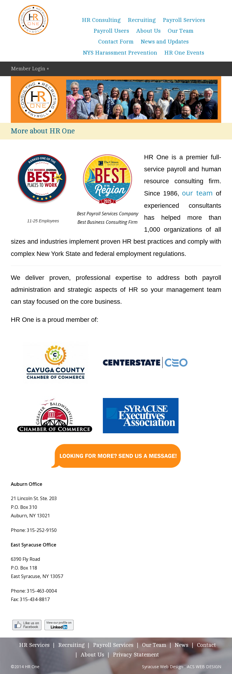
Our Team (180, 31)
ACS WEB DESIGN (204, 666)
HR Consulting (101, 20)
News (181, 645)
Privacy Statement (136, 655)
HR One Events (184, 53)
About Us (148, 31)
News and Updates (165, 42)
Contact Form (116, 42)
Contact (206, 645)
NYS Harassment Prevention (120, 53)
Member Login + (30, 68)
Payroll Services (184, 20)
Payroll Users (111, 31)
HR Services (34, 645)
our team (197, 193)
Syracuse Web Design (162, 666)
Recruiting (142, 20)
